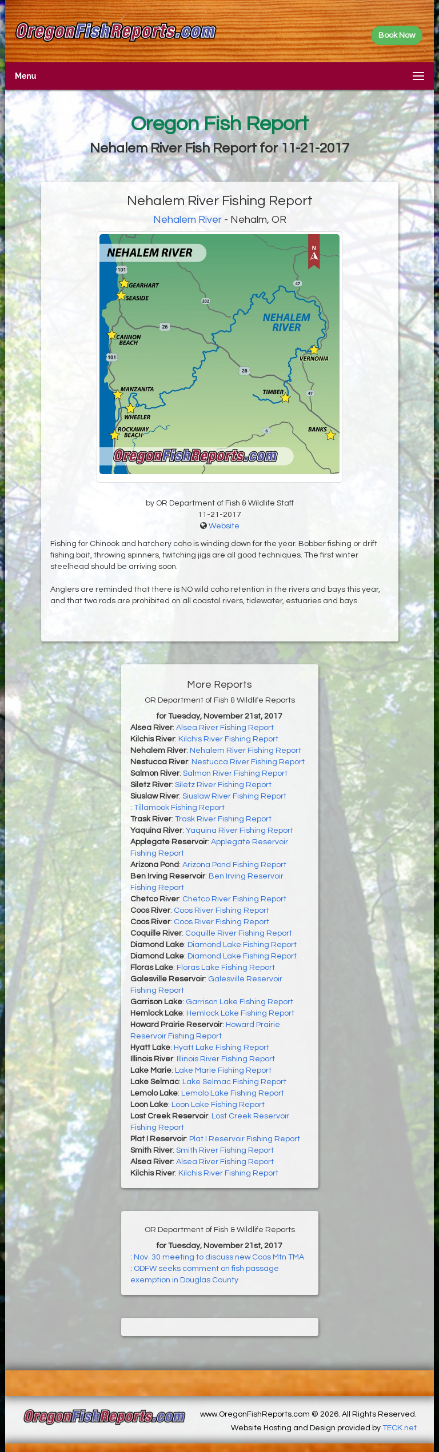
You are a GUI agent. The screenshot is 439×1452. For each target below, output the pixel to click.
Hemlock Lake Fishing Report (240, 1013)
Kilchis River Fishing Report (228, 739)
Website (224, 526)
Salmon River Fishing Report (235, 773)
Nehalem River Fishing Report (245, 751)
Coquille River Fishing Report (238, 933)
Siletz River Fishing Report (223, 785)
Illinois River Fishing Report (226, 1059)
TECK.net (399, 1428)
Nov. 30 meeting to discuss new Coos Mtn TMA (219, 1257)
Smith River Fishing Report (225, 1150)
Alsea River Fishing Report (225, 728)
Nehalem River (187, 219)
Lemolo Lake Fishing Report (232, 1093)
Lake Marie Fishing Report (223, 1070)
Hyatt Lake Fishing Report (221, 1048)
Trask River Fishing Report (223, 819)
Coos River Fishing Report (221, 910)
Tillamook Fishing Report (179, 808)
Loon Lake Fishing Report (218, 1105)
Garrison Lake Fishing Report (239, 1002)
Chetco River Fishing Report (234, 899)
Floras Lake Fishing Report (226, 968)
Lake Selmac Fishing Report (234, 1082)
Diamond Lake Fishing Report (242, 945)
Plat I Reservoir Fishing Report (244, 1139)
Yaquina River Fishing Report (239, 831)
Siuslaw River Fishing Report (234, 796)
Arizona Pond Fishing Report (234, 865)
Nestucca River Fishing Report (248, 762)
